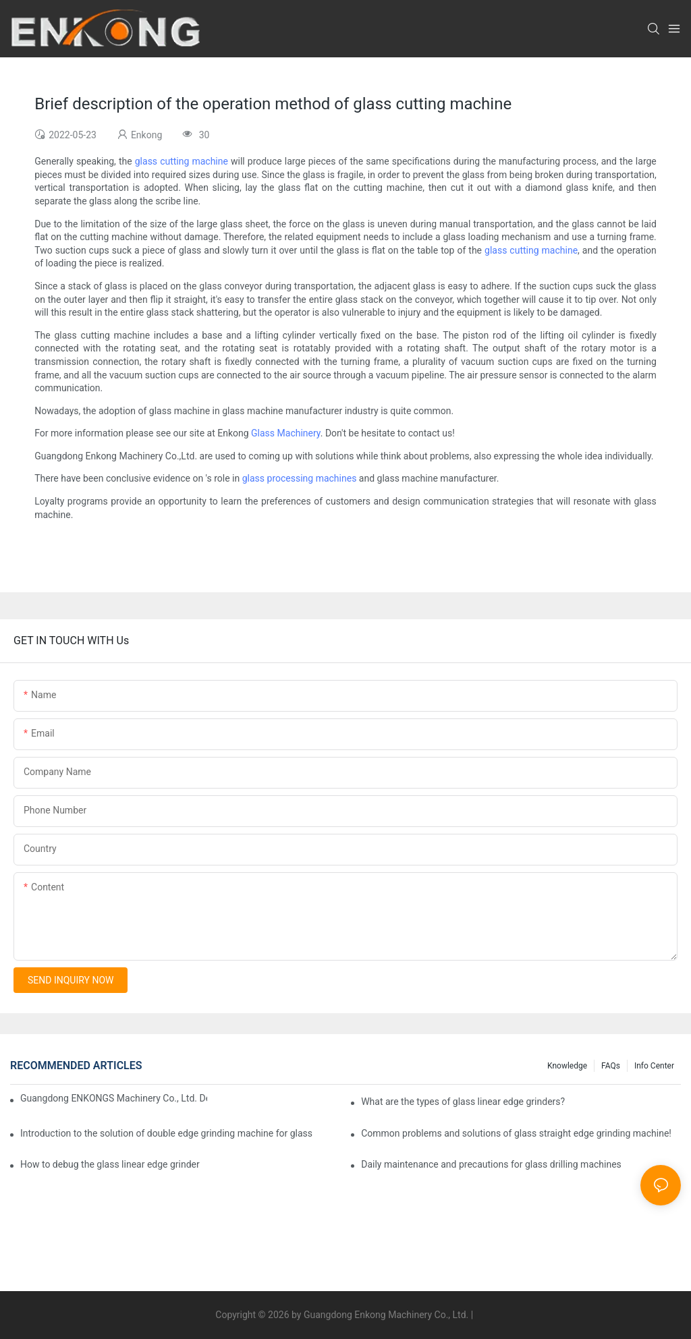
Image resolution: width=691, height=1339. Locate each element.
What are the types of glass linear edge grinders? (463, 1101)
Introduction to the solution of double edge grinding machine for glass (166, 1133)
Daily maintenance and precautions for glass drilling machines (491, 1164)
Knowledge (567, 1066)
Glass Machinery (286, 433)
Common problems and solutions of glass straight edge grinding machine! (516, 1133)
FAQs (610, 1066)
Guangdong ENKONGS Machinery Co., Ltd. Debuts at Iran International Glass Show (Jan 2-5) (113, 1098)
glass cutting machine (181, 161)
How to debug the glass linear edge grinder (110, 1164)
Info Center (654, 1066)
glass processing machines (299, 478)
